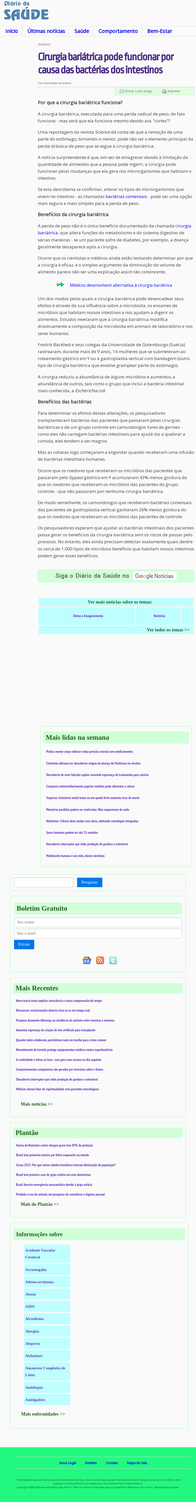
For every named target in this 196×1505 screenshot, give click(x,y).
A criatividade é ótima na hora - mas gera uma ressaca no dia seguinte (58, 1059)
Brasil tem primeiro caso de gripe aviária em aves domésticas (53, 1174)
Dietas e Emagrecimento (88, 615)
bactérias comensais (126, 196)
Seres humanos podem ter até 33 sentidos (72, 832)
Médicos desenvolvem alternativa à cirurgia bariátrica (121, 285)
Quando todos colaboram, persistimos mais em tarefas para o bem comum (61, 1040)
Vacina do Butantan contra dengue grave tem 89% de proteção (54, 1145)
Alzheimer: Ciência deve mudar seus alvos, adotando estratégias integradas (92, 821)
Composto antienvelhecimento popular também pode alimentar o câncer (90, 786)
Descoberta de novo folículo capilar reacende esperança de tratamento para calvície (97, 774)
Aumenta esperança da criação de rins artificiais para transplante (55, 1030)
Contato (112, 1463)
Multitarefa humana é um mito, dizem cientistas (75, 855)
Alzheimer (34, 1355)
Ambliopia (34, 1387)
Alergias (32, 1331)
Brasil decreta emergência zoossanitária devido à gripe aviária (54, 1184)
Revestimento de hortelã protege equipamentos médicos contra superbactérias (64, 1049)
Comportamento (118, 31)
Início (11, 31)
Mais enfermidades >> (43, 1414)
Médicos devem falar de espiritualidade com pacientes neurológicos (57, 1089)
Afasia (30, 1294)
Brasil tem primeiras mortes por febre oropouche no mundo (52, 1155)
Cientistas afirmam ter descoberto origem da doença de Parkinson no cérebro (93, 763)
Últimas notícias (46, 31)
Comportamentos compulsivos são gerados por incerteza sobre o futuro (59, 1069)
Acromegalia (35, 1269)
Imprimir (174, 91)
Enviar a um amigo (138, 91)
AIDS (30, 1306)
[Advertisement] (19, 119)
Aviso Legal (67, 1463)
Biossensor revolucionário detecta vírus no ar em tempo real (53, 1010)
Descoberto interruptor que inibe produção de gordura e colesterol (87, 844)
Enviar (24, 944)
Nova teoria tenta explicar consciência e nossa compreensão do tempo (59, 1000)
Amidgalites (35, 1399)
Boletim (91, 1463)
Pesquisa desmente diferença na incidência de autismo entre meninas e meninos (65, 1020)
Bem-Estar (159, 31)
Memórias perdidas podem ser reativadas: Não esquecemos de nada (87, 809)
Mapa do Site (137, 1463)
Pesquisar (89, 882)
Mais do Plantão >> (40, 1204)
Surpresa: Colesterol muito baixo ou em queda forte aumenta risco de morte (93, 797)
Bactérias (159, 615)
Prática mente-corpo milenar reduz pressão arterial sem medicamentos (89, 751)
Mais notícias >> (37, 1104)
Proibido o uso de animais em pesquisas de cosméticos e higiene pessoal (60, 1194)
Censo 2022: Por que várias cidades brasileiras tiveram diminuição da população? (66, 1165)
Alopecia (32, 1343)
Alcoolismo (34, 1318)
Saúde (82, 31)
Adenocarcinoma (39, 1282)
